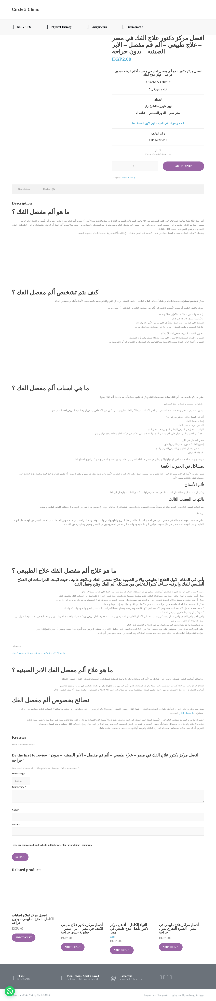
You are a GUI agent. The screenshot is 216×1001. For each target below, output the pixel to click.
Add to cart (183, 166)
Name (16, 810)
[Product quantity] (135, 166)
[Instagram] (168, 977)
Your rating (18, 773)
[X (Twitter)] (164, 977)
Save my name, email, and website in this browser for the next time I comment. (52, 845)
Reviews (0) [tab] (49, 189)
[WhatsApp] (171, 977)
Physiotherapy (128, 177)
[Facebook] (161, 977)
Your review (19, 787)
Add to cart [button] (24, 937)
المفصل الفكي (186, 713)
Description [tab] (24, 189)
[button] (10, 991)
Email (16, 824)
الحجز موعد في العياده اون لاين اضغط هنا (158, 123)
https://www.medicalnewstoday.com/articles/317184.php (38, 653)
